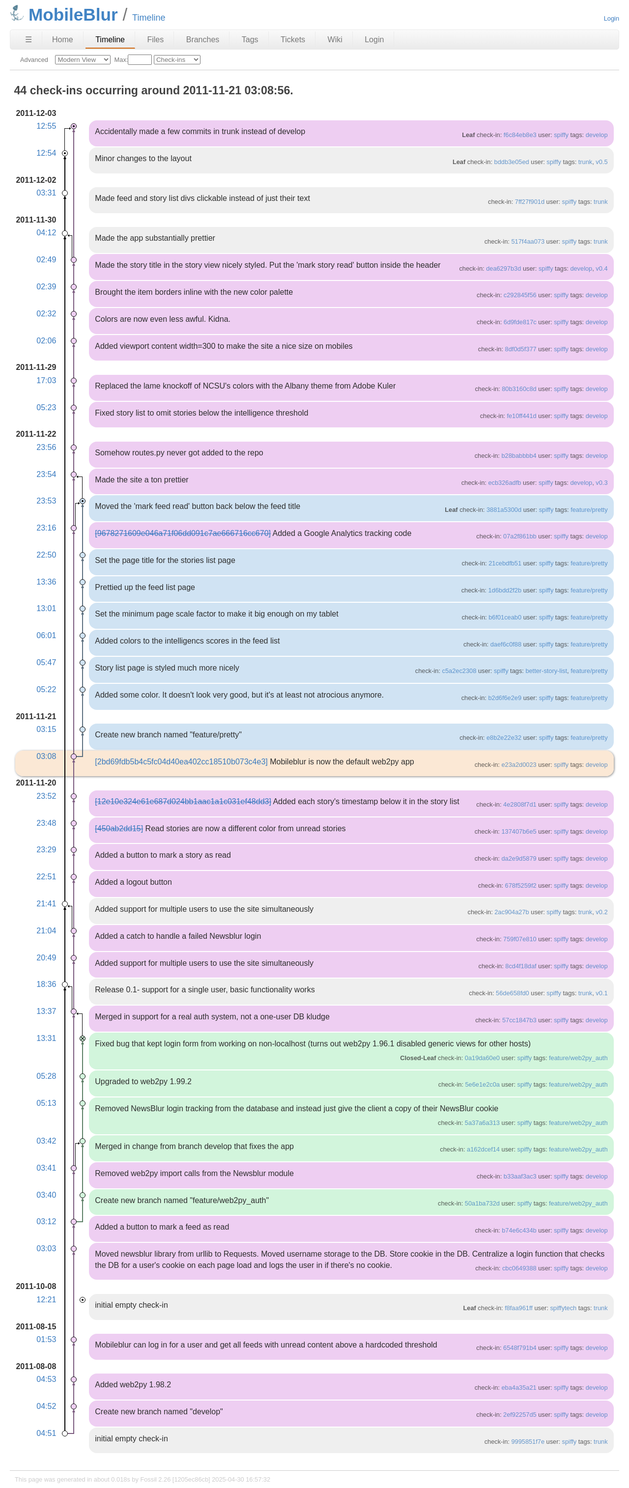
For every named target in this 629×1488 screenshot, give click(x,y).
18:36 (46, 984)
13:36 (46, 582)
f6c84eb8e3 (520, 135)
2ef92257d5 (520, 1414)
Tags (250, 39)
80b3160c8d (519, 389)
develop (597, 135)
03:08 (46, 756)
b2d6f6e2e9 (504, 698)
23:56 (46, 447)
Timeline (110, 39)
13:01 (46, 608)
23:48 (46, 823)
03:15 (46, 729)
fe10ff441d (521, 416)
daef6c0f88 (505, 644)
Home (62, 39)
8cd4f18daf (520, 966)
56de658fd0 (512, 993)
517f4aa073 (527, 241)
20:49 (46, 958)
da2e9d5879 (518, 858)
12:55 (46, 126)
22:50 (46, 555)
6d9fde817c (520, 322)
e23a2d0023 (518, 764)
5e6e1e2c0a (482, 1084)
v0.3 (601, 482)
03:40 (46, 1195)
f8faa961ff (519, 1308)
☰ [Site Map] (28, 39)
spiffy (561, 135)
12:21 (46, 1299)
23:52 (46, 796)
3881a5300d (503, 509)
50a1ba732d (482, 1203)
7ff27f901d (529, 201)
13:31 (46, 1038)
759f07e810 (520, 939)
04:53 (46, 1379)
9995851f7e (527, 1441)
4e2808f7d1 (520, 804)
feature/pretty (589, 509)
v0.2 (601, 912)
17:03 (46, 380)
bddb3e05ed (511, 162)
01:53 (46, 1339)
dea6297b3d (503, 268)
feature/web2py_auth (578, 1058)
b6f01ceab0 (504, 617)
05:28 (46, 1076)
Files (155, 39)
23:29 (46, 849)
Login (611, 18)
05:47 (46, 662)
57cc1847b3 (519, 1020)
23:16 (46, 528)
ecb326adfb (504, 482)
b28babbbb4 (518, 455)
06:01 (46, 635)
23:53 (46, 501)
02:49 (46, 259)
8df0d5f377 (521, 349)
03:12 (46, 1221)
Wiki (335, 39)
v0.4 (601, 268)
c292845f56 (520, 295)
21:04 (46, 930)
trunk (585, 162)
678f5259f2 (521, 885)
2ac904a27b (511, 912)
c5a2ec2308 (459, 670)
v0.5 (601, 162)
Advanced (34, 59)
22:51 (46, 876)
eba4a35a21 (518, 1387)
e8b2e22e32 (503, 737)
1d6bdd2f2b (504, 590)
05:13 (46, 1103)
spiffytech (563, 1308)
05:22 (46, 689)
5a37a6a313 (482, 1122)
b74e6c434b (519, 1230)
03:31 (46, 193)
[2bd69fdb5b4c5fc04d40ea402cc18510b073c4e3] (181, 762)
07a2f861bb (520, 536)
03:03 (46, 1248)
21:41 (46, 903)
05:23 (46, 407)
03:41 (46, 1168)
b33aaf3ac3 (520, 1176)
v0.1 (601, 993)
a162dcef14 (483, 1149)
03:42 (46, 1141)
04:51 (46, 1433)
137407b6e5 (518, 831)
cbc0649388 (519, 1268)
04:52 (46, 1406)
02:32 (46, 313)
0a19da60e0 (482, 1058)
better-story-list (546, 670)
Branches (203, 39)
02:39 (46, 286)
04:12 (46, 232)
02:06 (46, 341)
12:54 (46, 153)
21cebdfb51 (504, 563)
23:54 (46, 474)
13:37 (46, 1011)
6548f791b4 (520, 1347)
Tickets (293, 39)
